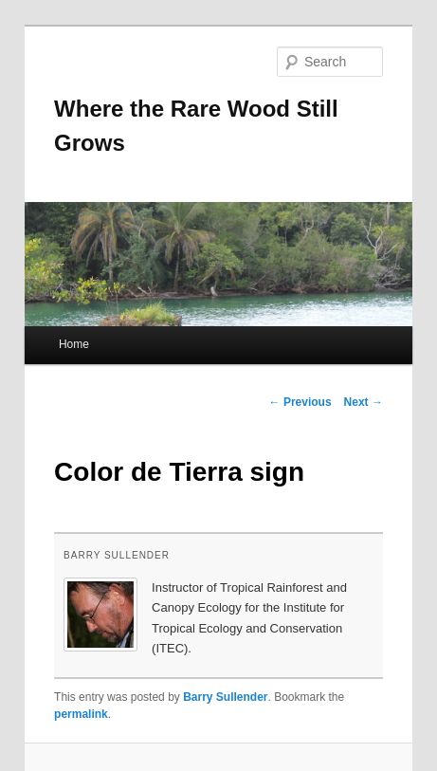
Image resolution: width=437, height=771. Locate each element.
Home (74, 344)
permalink (81, 714)
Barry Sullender (117, 555)
